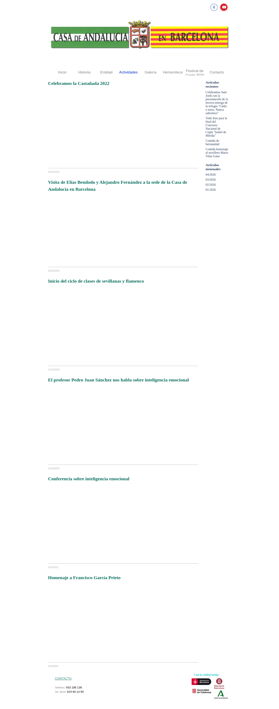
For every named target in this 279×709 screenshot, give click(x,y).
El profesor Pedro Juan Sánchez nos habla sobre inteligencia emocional (118, 379)
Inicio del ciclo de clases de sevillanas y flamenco (96, 281)
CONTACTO (63, 679)
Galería (150, 72)
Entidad (106, 72)
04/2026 (211, 174)
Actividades (128, 72)
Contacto (217, 72)
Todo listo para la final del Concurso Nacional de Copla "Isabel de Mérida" (216, 126)
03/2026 (211, 179)
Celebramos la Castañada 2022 (78, 83)
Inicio (62, 72)
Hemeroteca (173, 72)
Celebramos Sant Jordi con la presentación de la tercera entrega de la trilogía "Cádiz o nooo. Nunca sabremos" (217, 103)
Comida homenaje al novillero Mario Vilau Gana (217, 152)
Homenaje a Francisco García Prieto (84, 577)
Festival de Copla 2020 (194, 73)
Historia (84, 72)
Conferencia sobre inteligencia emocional (88, 478)
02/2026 (211, 184)
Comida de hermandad (212, 142)
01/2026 (211, 189)
